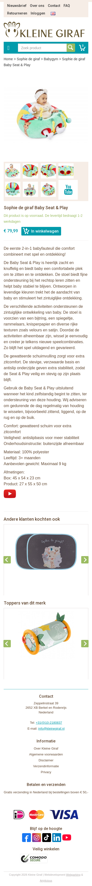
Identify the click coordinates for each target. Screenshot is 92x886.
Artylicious (46, 880)
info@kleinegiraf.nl (51, 728)
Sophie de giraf (28, 59)
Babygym (51, 59)
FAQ (67, 6)
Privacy (46, 772)
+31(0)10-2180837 (49, 722)
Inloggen (38, 13)
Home (8, 59)
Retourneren (17, 13)
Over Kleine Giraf (46, 748)
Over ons (37, 6)
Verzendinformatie (46, 766)
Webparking (73, 874)
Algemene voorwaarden (46, 754)
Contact (54, 6)
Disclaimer (46, 760)
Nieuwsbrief (16, 6)
